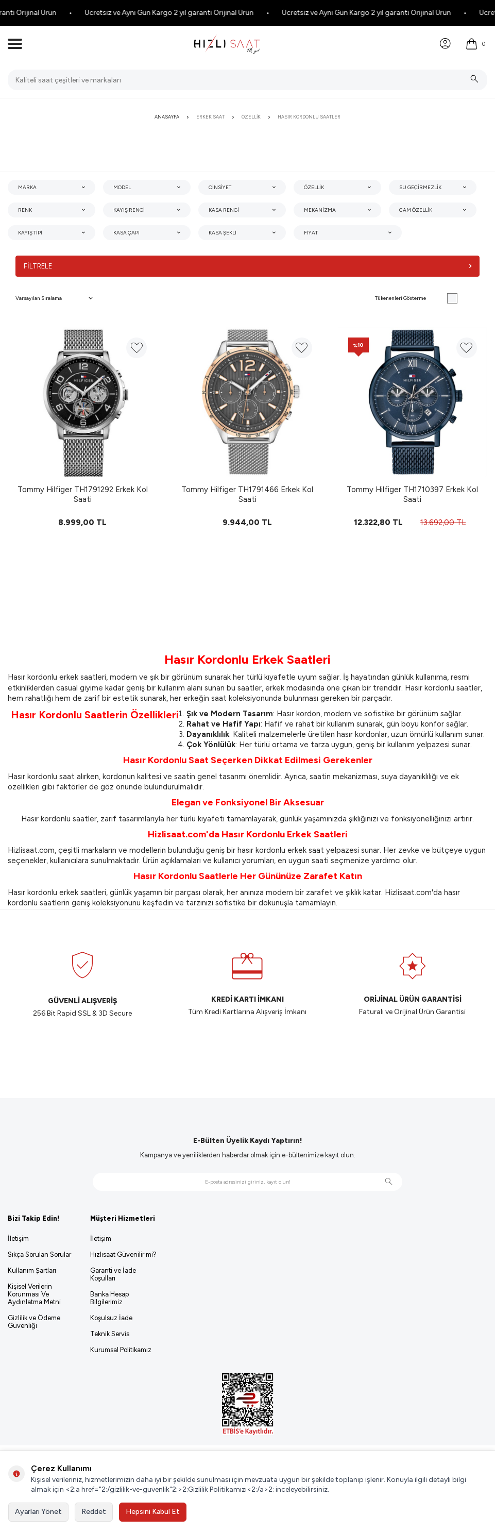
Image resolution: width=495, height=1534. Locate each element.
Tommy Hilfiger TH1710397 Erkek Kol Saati (412, 494)
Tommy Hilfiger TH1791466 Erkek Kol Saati (247, 494)
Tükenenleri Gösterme (416, 299)
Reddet (93, 1511)
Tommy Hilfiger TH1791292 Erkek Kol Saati (83, 494)
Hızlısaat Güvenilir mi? (123, 1255)
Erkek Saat (210, 117)
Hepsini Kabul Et (153, 1511)
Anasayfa (167, 117)
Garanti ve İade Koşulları (113, 1275)
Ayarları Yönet (38, 1511)
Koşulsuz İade (111, 1318)
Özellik (251, 117)
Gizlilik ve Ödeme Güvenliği (34, 1322)
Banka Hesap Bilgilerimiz (109, 1298)
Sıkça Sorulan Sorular (39, 1255)
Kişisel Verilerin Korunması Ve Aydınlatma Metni (34, 1294)
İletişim (18, 1239)
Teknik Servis (109, 1334)
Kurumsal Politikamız (120, 1350)
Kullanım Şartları (32, 1271)
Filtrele (247, 266)
